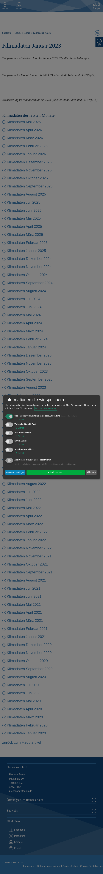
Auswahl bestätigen (15, 472)
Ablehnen (91, 472)
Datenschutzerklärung (45, 408)
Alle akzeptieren (55, 472)
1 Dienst (19, 419)
